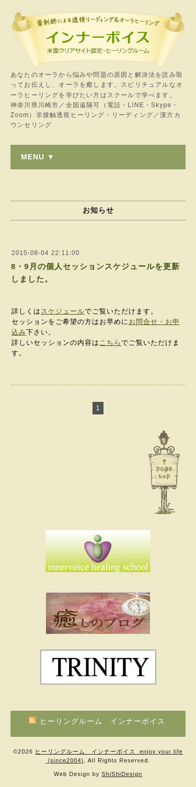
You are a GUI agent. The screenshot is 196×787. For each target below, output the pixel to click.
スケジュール (63, 311)
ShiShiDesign (121, 774)
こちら (110, 342)
